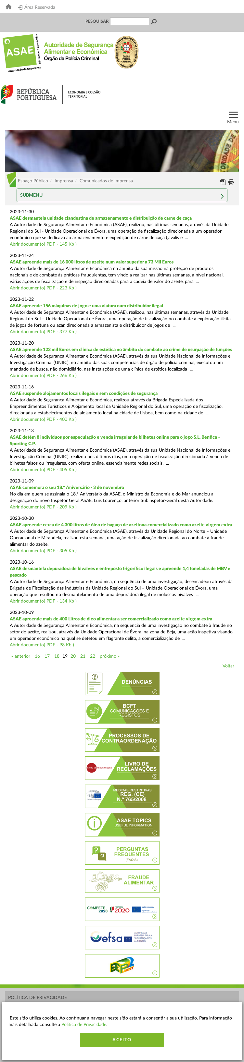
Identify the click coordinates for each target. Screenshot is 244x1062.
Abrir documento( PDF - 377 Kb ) (43, 332)
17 (47, 656)
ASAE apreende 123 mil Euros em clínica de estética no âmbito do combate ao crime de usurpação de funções (121, 350)
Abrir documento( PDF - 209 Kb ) (43, 507)
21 (82, 656)
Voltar (228, 666)
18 (56, 656)
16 (37, 656)
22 (92, 656)
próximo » (110, 656)
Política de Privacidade (37, 997)
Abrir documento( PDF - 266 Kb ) (43, 375)
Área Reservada (36, 7)
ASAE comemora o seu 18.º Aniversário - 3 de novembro (67, 487)
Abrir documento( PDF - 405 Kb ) (43, 470)
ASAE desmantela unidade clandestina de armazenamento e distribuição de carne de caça (101, 218)
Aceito (121, 1040)
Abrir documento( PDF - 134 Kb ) (43, 601)
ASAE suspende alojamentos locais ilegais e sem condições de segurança (84, 393)
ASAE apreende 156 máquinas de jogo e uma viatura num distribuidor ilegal (86, 306)
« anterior (20, 656)
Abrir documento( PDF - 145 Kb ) (43, 244)
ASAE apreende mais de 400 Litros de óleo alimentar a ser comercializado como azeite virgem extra (111, 619)
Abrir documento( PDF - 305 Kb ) (43, 551)
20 (73, 656)
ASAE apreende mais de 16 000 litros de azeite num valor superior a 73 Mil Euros (91, 262)
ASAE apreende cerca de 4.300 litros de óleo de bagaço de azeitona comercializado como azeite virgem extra (121, 525)
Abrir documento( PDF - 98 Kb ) (42, 645)
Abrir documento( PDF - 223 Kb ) (43, 288)
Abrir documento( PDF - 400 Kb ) (43, 419)
